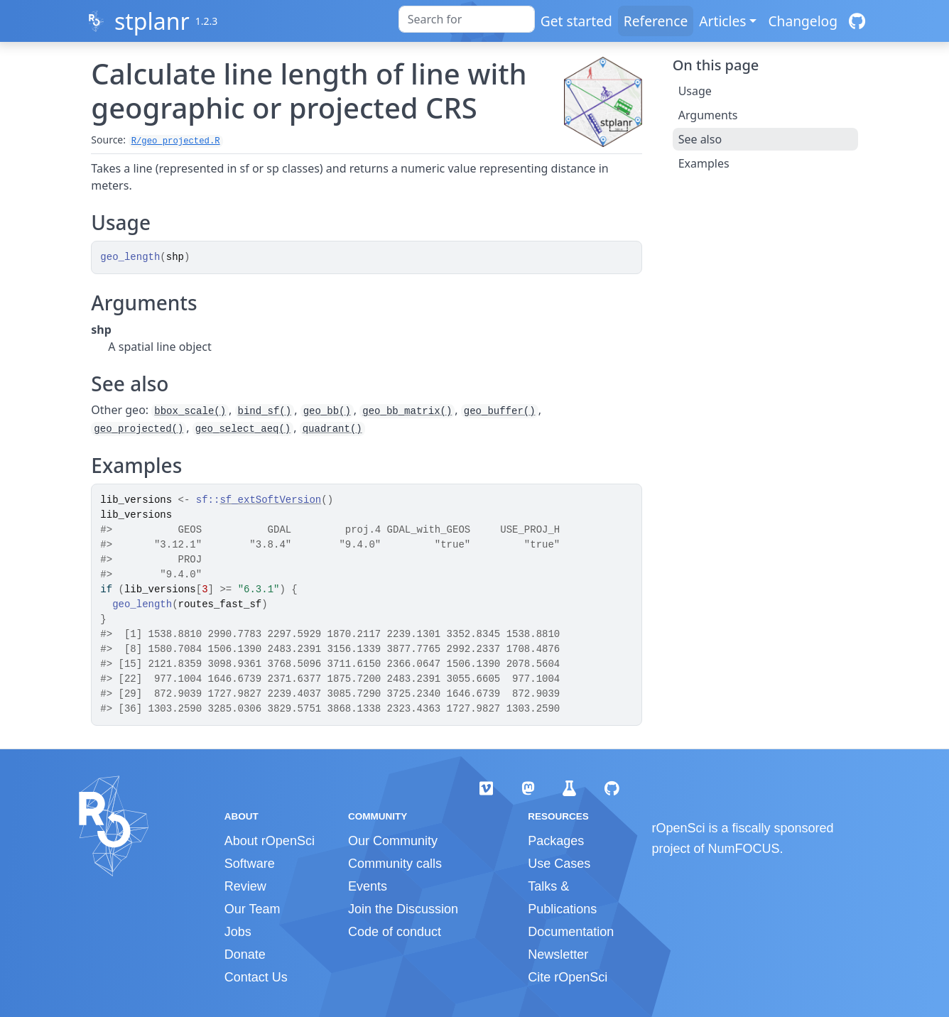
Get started (576, 21)
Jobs (237, 932)
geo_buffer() (500, 411)
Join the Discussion (403, 909)
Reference (656, 21)
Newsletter (558, 954)
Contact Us (256, 977)
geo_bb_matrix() (407, 411)
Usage (695, 91)
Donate (245, 954)
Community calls (395, 863)
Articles (722, 21)
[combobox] (466, 19)
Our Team (252, 909)
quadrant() (332, 429)
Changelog (802, 21)
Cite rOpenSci (567, 977)
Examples (704, 163)
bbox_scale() (190, 411)
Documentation (571, 932)
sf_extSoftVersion (270, 500)
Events (367, 886)
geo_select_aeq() (243, 429)
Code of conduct (394, 932)
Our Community (393, 841)
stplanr (152, 21)
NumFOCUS (744, 849)
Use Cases (559, 863)
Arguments (708, 115)
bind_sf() (265, 411)
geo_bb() (327, 411)
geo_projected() (138, 429)
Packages (556, 841)
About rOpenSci (269, 841)
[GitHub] (857, 21)
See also (700, 139)
